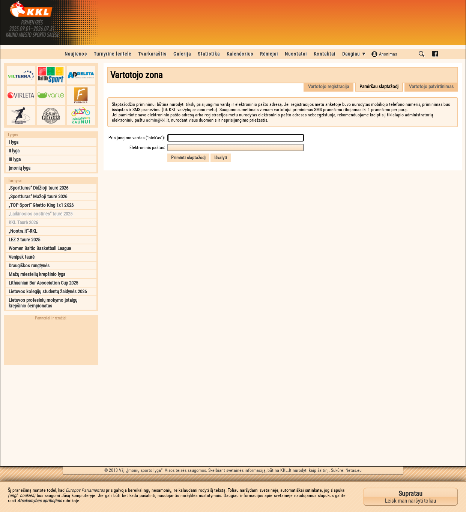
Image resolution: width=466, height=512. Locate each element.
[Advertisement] (51, 415)
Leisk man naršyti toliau (410, 496)
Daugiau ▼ (354, 54)
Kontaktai (324, 54)
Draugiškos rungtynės (29, 265)
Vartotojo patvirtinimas (431, 86)
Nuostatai (296, 54)
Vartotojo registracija (328, 86)
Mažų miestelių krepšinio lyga (37, 274)
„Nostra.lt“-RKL (23, 231)
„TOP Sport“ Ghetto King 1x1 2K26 (41, 205)
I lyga (13, 142)
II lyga (14, 151)
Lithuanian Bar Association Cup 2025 (43, 283)
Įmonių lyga (19, 168)
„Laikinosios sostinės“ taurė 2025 (40, 214)
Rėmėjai (269, 54)
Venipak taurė (22, 257)
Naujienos (76, 54)
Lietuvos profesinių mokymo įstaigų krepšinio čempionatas (43, 303)
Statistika (209, 54)
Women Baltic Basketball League (40, 248)
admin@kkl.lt (157, 120)
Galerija (182, 54)
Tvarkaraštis (152, 54)
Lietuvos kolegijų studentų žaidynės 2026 (48, 291)
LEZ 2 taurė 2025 (24, 239)
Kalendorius (240, 54)
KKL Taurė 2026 (23, 222)
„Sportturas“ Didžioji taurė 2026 (38, 188)
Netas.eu (354, 470)
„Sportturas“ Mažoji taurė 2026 (38, 196)
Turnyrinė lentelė (112, 54)
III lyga (15, 159)
